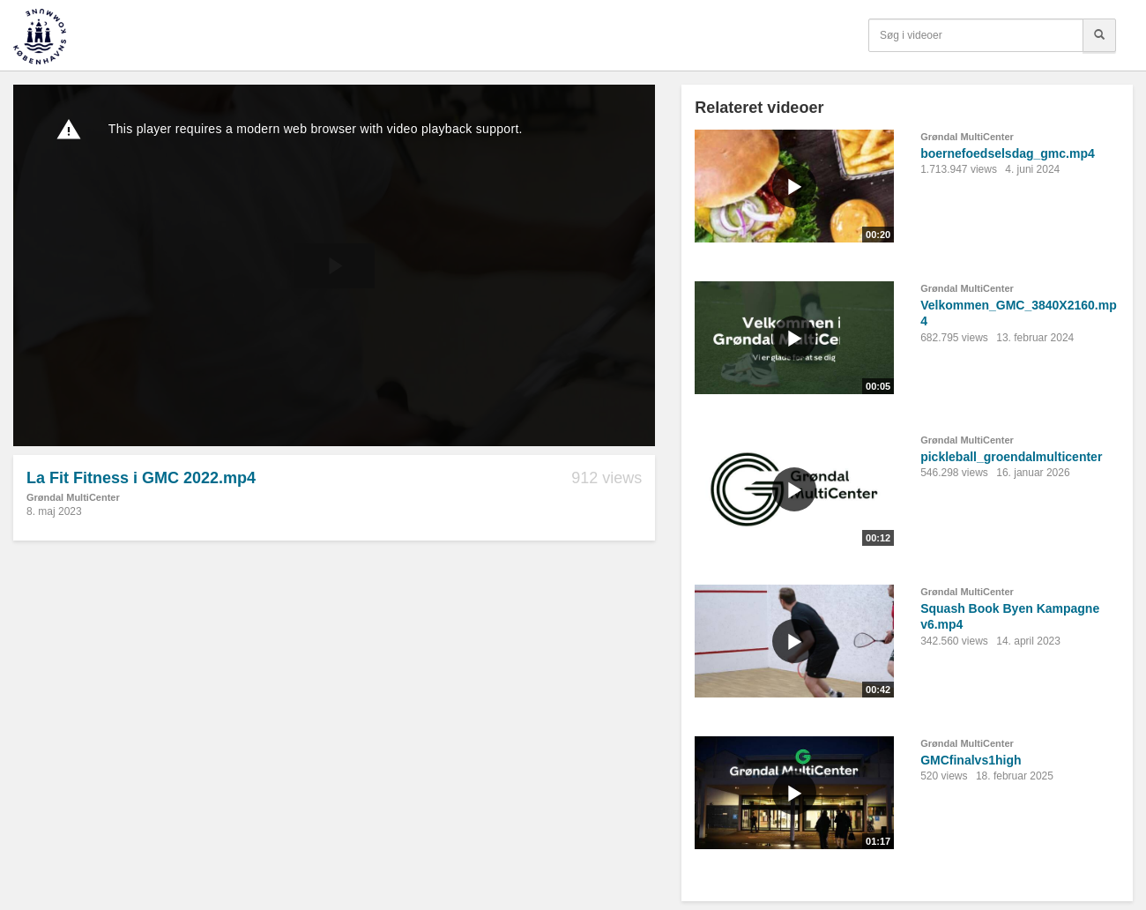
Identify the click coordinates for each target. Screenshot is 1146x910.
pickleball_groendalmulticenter (1011, 457)
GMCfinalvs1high (970, 760)
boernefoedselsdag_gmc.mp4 (1007, 153)
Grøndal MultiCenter (73, 497)
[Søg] (1099, 35)
